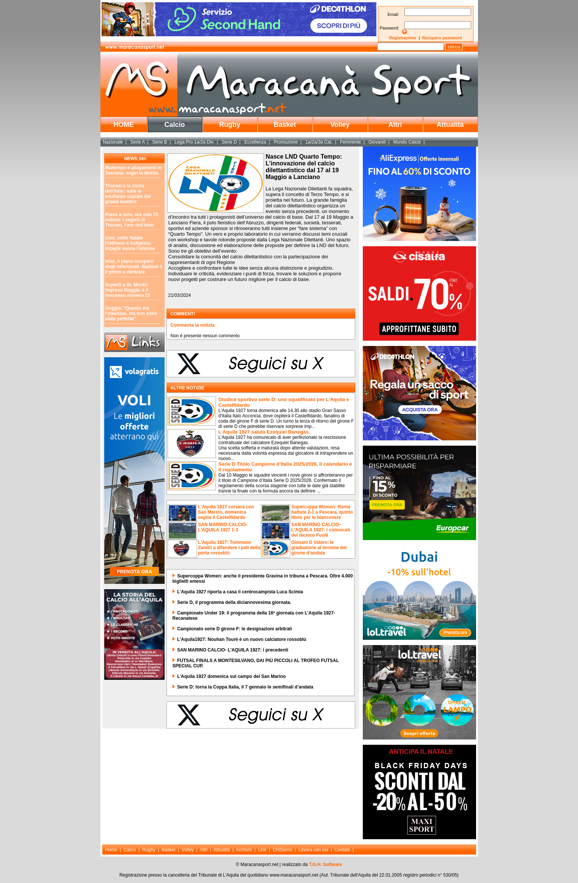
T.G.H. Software (325, 864)
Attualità (450, 124)
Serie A (137, 142)
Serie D (229, 142)
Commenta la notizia (193, 325)
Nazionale (113, 142)
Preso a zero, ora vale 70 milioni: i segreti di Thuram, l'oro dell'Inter (131, 220)
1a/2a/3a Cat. (319, 142)
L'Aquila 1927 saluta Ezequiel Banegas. (264, 432)
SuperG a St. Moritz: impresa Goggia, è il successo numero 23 (127, 290)
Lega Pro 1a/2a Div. (194, 142)
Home (111, 849)
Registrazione (402, 38)
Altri (395, 124)
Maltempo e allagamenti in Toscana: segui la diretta (133, 170)
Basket (285, 124)
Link (262, 849)
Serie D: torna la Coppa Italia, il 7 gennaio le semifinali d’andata (245, 687)
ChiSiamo (282, 849)
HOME (124, 124)
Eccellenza (255, 142)
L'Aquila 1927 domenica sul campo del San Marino (231, 676)
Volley (340, 124)
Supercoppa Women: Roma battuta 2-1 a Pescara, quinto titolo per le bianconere (322, 512)
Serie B (159, 142)
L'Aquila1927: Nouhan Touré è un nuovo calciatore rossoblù (241, 639)
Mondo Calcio (407, 142)
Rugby (229, 124)
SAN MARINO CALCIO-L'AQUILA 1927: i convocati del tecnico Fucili (320, 530)
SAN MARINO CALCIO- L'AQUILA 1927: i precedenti (232, 650)
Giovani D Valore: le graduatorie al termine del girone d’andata (319, 548)
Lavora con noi (313, 849)
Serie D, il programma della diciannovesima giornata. (234, 602)
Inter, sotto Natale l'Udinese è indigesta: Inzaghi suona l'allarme (130, 243)
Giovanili (377, 142)
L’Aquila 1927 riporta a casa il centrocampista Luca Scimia (240, 591)
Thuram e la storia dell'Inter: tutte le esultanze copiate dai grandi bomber (128, 193)
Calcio (174, 124)
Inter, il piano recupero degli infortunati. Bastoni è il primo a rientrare (133, 267)
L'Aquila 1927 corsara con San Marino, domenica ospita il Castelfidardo (226, 512)
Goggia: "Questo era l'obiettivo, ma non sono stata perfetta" (131, 313)
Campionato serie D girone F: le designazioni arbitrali (234, 628)
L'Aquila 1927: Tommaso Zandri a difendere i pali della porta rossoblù (229, 548)
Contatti (342, 849)
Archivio (244, 849)
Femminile (350, 142)
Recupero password (442, 38)
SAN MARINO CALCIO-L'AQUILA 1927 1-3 (223, 527)
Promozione (286, 142)
